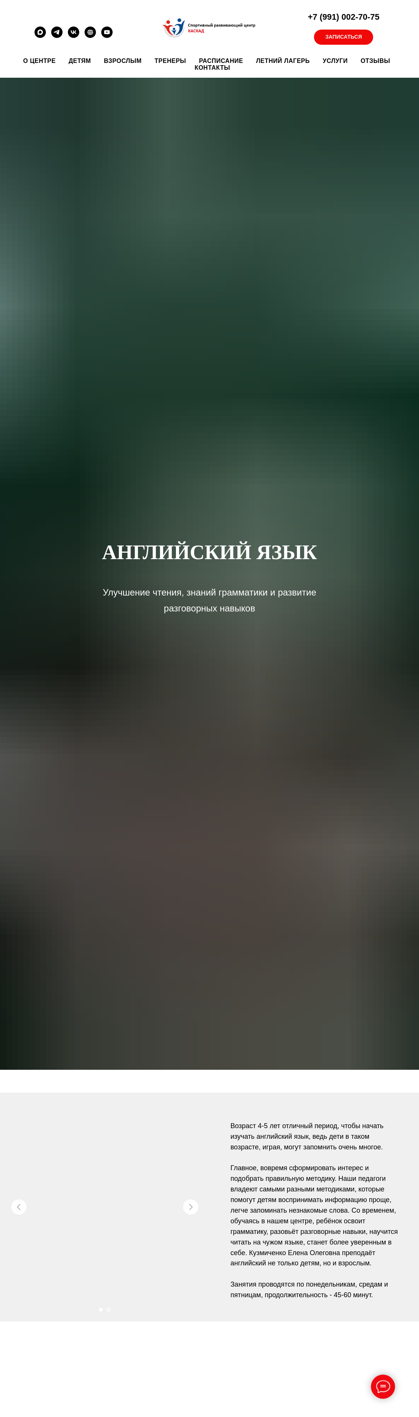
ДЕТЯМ (80, 61)
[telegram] (57, 36)
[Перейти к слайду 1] (101, 1310)
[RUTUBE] (90, 36)
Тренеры (170, 61)
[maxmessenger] (40, 36)
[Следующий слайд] (190, 1207)
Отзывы (375, 61)
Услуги (335, 61)
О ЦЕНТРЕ (39, 61)
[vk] (73, 36)
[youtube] (107, 36)
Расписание (221, 61)
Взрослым (123, 61)
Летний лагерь (283, 61)
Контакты (212, 67)
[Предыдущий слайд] (19, 1207)
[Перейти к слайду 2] (108, 1310)
